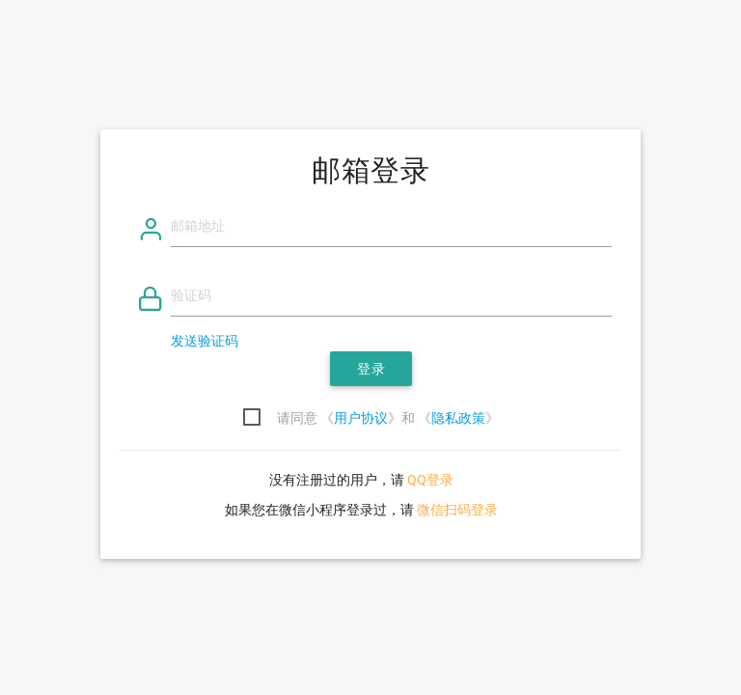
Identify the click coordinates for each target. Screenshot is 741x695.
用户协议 (361, 418)
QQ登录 (430, 479)
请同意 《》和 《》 (388, 418)
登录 (371, 368)
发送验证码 (204, 340)
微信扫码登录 (457, 509)
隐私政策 (458, 418)
